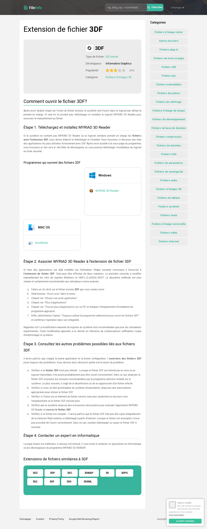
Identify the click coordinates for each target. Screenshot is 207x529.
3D (107, 472)
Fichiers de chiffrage (168, 101)
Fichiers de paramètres (169, 162)
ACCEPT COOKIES (185, 521)
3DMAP (89, 472)
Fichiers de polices (168, 93)
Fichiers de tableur (169, 197)
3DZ (35, 472)
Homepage (25, 519)
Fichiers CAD (169, 154)
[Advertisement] (54, 66)
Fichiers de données (169, 145)
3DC (69, 472)
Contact (40, 519)
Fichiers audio (168, 180)
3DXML (88, 481)
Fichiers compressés (169, 136)
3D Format (112, 56)
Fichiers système (168, 206)
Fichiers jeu (169, 75)
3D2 (35, 481)
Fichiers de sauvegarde (169, 171)
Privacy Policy (56, 519)
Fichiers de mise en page (169, 58)
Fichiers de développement (168, 119)
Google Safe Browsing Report (84, 519)
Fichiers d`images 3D (119, 77)
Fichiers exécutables (168, 84)
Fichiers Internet (169, 241)
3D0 (69, 481)
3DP (52, 472)
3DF (52, 481)
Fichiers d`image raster (169, 32)
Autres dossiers (169, 40)
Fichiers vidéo (168, 232)
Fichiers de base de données (168, 128)
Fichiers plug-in (169, 49)
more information (176, 515)
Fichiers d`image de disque (169, 110)
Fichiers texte (168, 215)
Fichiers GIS (169, 67)
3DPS (124, 472)
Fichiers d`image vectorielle (169, 224)
